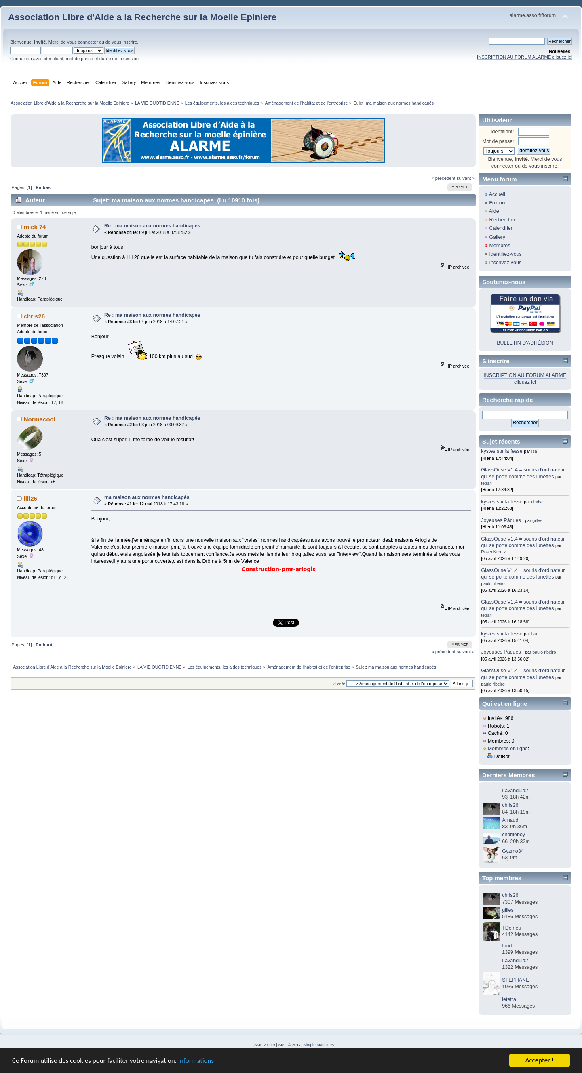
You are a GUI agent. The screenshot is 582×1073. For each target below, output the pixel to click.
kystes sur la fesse (502, 451)
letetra (509, 999)
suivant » (466, 178)
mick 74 (35, 226)
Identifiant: (502, 132)
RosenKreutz (493, 551)
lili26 (30, 498)
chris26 (34, 316)
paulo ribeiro (492, 583)
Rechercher (502, 220)
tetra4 (486, 483)
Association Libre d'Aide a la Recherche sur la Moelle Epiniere (142, 17)
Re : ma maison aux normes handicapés (152, 226)
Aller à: (339, 684)
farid (507, 946)
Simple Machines (318, 1044)
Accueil (497, 194)
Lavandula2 (515, 790)
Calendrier (500, 228)
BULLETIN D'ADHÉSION (525, 343)
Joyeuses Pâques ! (502, 520)
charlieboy (513, 834)
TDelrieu (511, 928)
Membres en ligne (508, 748)
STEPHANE (515, 980)
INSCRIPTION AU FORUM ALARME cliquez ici (524, 57)
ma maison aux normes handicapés (147, 497)
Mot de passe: (498, 141)
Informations (196, 1061)
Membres (499, 245)
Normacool (39, 419)
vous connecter (82, 42)
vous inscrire (124, 42)
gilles (537, 520)
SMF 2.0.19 (264, 1044)
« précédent (443, 178)
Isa (534, 451)
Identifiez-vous (505, 254)
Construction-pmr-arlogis (278, 569)
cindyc (537, 501)
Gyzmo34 (512, 851)
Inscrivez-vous (505, 262)
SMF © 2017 (289, 1044)
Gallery (497, 237)
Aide (494, 211)
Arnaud (510, 820)
